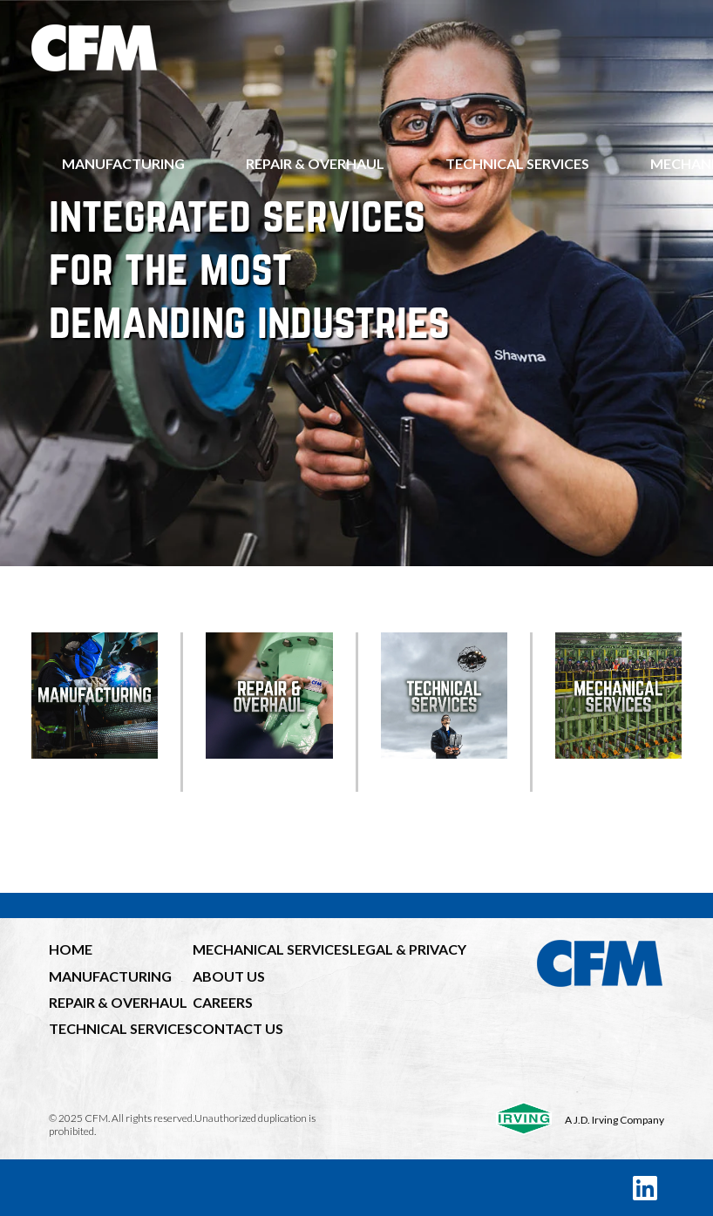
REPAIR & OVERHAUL (118, 1002)
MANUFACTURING (110, 976)
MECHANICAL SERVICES (271, 949)
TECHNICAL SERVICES (121, 1028)
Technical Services (517, 163)
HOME (70, 949)
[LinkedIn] (645, 1188)
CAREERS (223, 1002)
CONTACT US (238, 1028)
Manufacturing (123, 163)
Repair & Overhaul (315, 163)
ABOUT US (229, 976)
